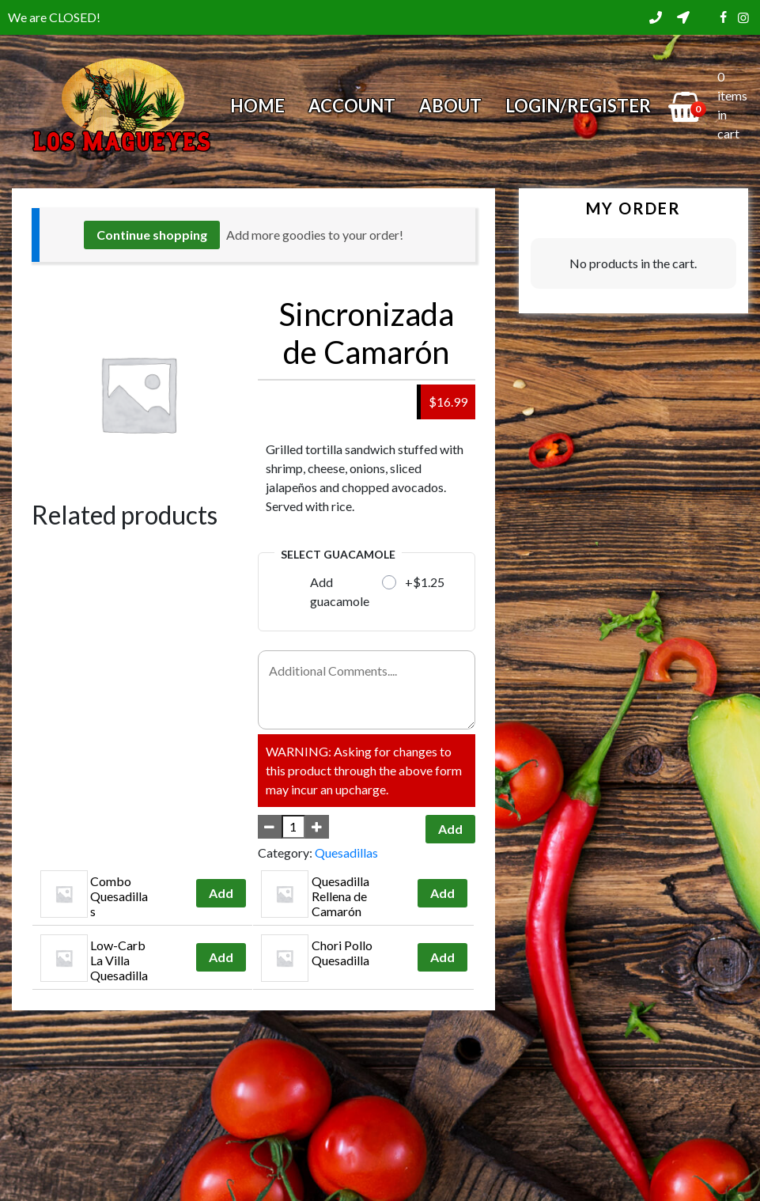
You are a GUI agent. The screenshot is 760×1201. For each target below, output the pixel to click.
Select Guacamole (338, 554)
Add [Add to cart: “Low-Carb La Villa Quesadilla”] (221, 956)
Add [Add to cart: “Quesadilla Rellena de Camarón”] (442, 892)
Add (450, 828)
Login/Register (578, 105)
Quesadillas (346, 852)
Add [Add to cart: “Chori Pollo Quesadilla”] (442, 956)
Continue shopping (151, 234)
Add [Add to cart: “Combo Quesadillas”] (221, 892)
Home (257, 105)
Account (351, 105)
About (450, 105)
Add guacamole (339, 591)
